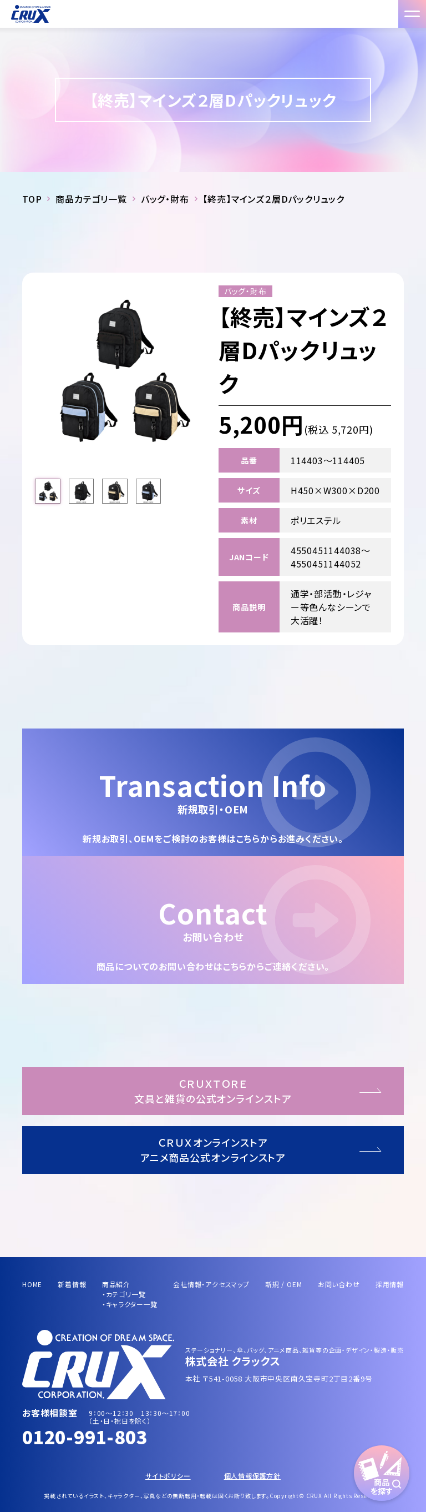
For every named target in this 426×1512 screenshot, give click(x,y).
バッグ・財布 (165, 198)
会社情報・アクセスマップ (211, 1284)
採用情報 (390, 1284)
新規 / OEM (283, 1284)
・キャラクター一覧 (130, 1304)
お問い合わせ (339, 1284)
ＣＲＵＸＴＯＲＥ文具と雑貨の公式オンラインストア (212, 1091)
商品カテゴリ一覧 (90, 198)
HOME (32, 1284)
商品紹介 (116, 1284)
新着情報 (72, 1284)
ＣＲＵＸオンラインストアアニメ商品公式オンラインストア (213, 1149)
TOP (32, 198)
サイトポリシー (168, 1475)
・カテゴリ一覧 (124, 1294)
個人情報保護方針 (252, 1475)
